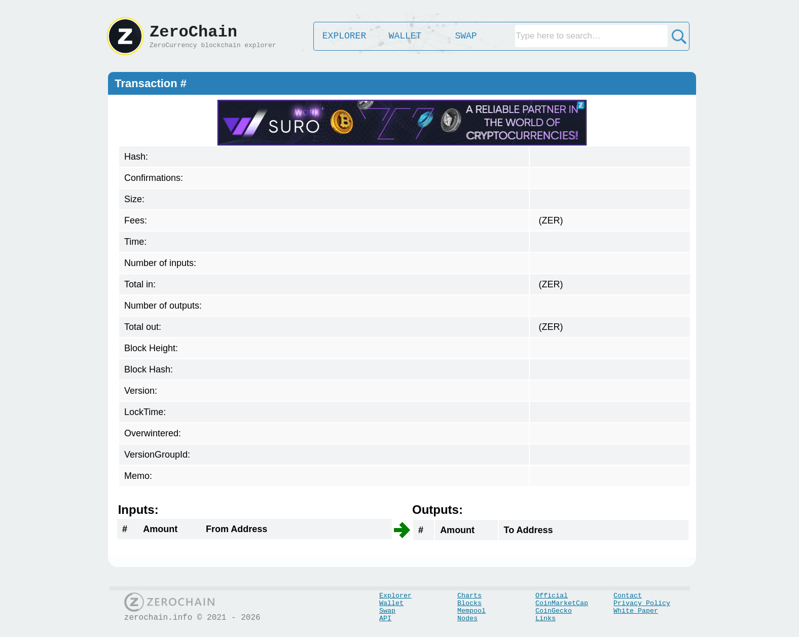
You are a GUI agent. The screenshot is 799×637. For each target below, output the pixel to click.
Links (545, 618)
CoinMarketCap (561, 603)
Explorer (395, 595)
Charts (469, 595)
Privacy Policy (641, 603)
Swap (387, 611)
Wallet (391, 603)
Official (551, 595)
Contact (627, 595)
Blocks (469, 603)
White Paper (635, 611)
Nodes (467, 618)
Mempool (471, 611)
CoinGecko (553, 611)
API (385, 618)
